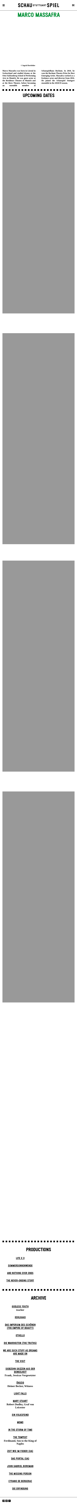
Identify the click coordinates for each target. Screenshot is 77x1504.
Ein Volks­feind (20, 1415)
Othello (20, 1335)
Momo (20, 1422)
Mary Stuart (20, 1401)
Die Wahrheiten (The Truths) (20, 1343)
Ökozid (20, 1382)
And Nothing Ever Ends (20, 1273)
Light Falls (20, 1393)
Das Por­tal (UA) (20, 1458)
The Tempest (20, 1437)
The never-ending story (20, 1280)
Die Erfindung (20, 1488)
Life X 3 (20, 1258)
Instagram (6, 1501)
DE (73, 5)
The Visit (20, 1361)
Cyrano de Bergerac (20, 1481)
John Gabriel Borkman (20, 1466)
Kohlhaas (20, 1317)
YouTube (9, 1501)
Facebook (3, 1501)
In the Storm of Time (20, 1430)
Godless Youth (20, 1306)
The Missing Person (20, 1473)
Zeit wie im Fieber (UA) (20, 1451)
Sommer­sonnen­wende (20, 1265)
